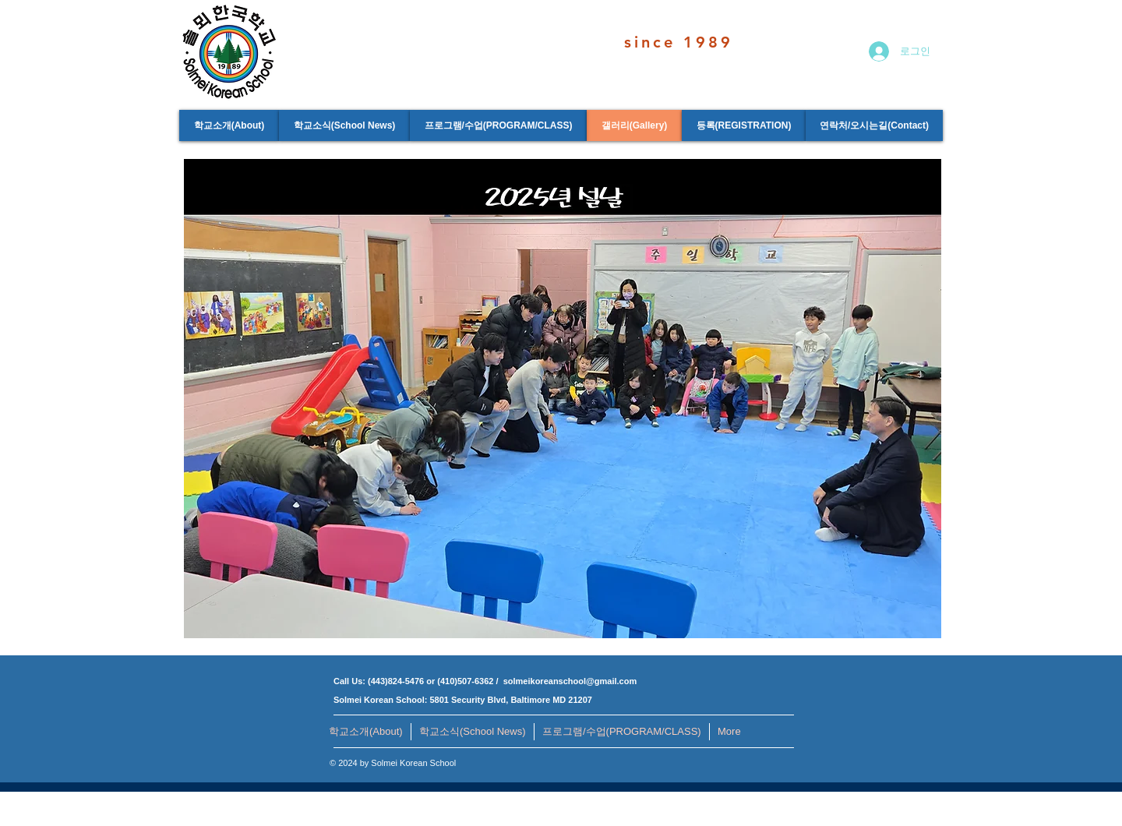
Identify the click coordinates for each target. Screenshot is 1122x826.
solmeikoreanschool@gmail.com (570, 681)
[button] (562, 398)
